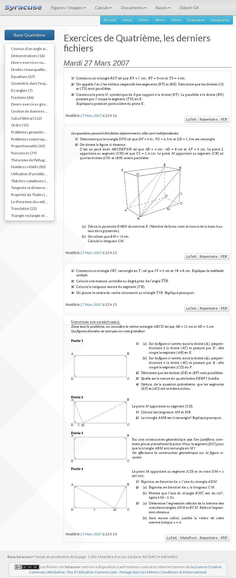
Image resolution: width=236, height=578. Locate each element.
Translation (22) (24, 208)
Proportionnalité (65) (28, 146)
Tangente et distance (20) (32, 187)
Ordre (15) (20, 125)
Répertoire (209, 119)
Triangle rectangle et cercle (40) (32, 215)
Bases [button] (163, 7)
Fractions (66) (22, 97)
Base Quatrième (29, 34)
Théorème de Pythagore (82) (32, 160)
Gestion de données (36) (31, 111)
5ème (143, 19)
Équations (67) (23, 76)
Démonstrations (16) (28, 55)
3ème (176, 19)
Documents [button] (134, 7)
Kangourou (220, 19)
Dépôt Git (189, 7)
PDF (224, 119)
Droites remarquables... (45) (32, 69)
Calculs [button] (103, 7)
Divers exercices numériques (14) (32, 62)
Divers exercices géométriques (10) (32, 104)
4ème (160, 19)
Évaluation (196, 19)
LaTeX (191, 119)
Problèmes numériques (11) (32, 139)
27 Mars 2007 (91, 115)
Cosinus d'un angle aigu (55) (32, 48)
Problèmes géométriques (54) (32, 132)
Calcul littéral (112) (26, 118)
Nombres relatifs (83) (28, 166)
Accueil (110, 19)
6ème (127, 19)
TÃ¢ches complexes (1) (30, 181)
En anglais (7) (22, 90)
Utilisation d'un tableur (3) (32, 173)
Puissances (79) (24, 153)
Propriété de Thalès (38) (30, 194)
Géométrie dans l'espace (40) (32, 83)
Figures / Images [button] (68, 7)
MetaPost (188, 537)
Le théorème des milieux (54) (32, 201)
